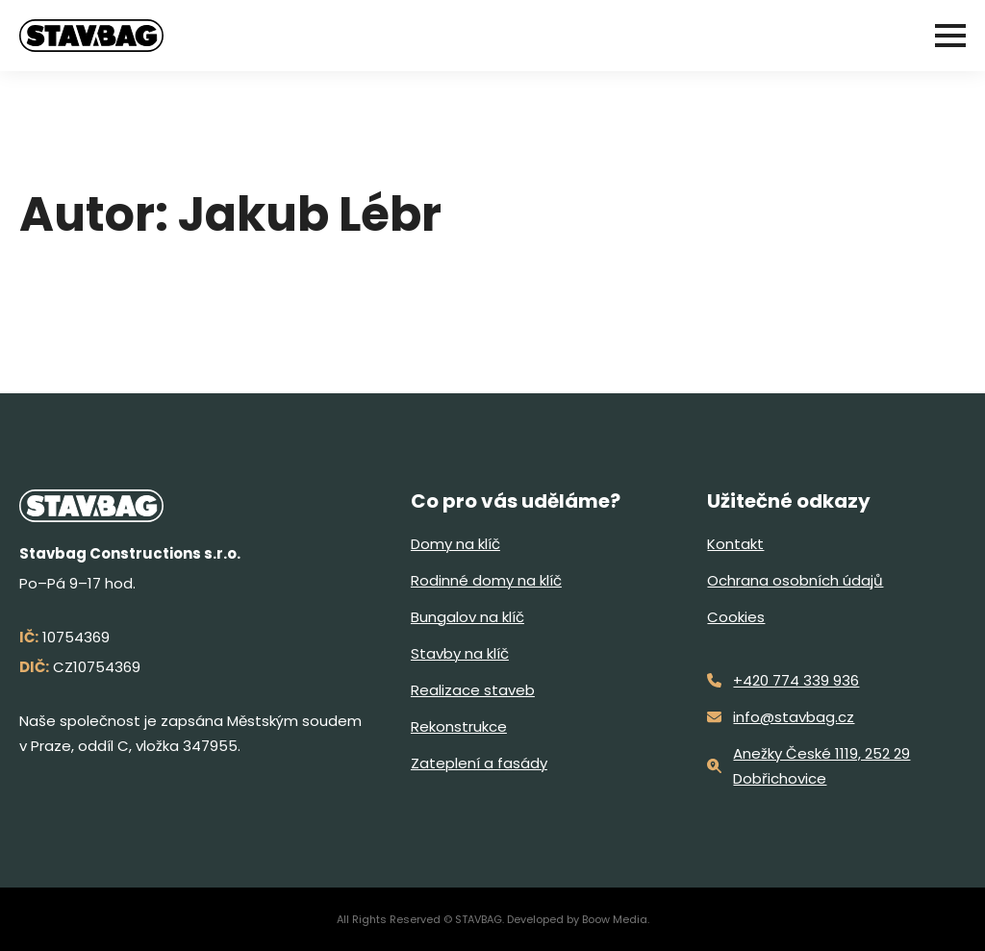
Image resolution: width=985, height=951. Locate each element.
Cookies (736, 617)
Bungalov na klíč (467, 617)
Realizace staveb (473, 690)
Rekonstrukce (459, 726)
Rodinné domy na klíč (486, 580)
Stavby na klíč (460, 653)
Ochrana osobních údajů (795, 580)
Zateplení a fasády (479, 763)
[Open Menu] (950, 35)
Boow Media (614, 919)
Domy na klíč (455, 544)
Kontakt (735, 544)
